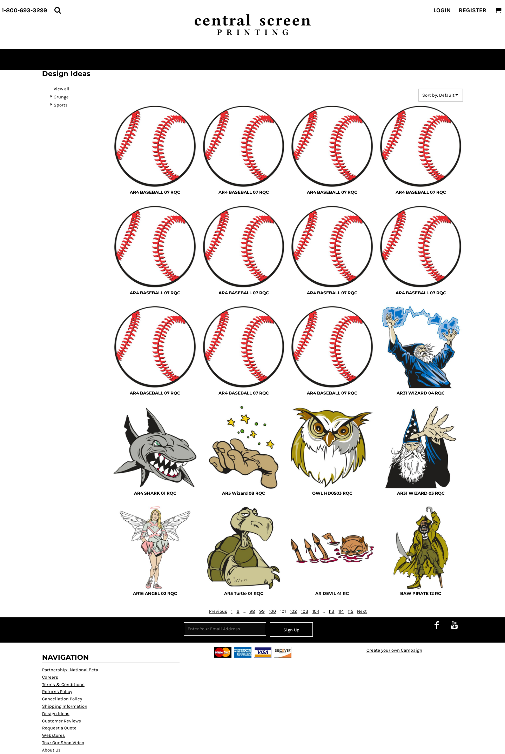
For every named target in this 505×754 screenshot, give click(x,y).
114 (341, 611)
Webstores (53, 735)
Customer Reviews (61, 721)
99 (262, 611)
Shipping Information (64, 706)
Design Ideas (55, 713)
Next (362, 611)
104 (315, 611)
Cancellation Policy (62, 698)
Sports (61, 105)
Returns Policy (57, 691)
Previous (218, 611)
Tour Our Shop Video (63, 742)
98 (252, 611)
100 (272, 611)
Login (442, 10)
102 (293, 611)
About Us (51, 750)
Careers (50, 677)
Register (472, 10)
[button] (57, 10)
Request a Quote (59, 728)
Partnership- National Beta (70, 669)
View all (61, 88)
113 (331, 611)
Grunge (61, 97)
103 (304, 611)
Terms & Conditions (63, 684)
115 (350, 611)
